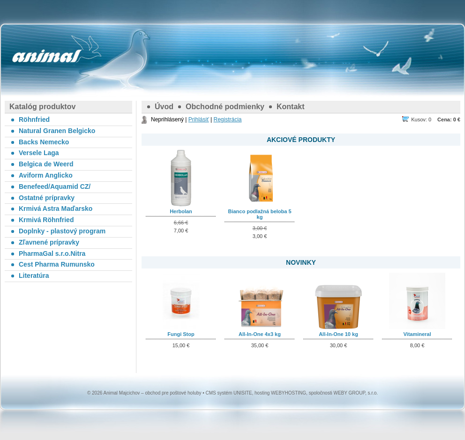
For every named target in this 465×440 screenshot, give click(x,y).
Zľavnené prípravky (49, 242)
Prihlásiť (198, 119)
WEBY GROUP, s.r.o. (355, 392)
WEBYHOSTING (288, 392)
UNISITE (242, 392)
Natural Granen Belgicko (57, 130)
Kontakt (291, 107)
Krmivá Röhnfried (46, 220)
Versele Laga (39, 153)
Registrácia (227, 119)
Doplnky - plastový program (62, 231)
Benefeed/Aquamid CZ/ (54, 186)
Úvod (164, 107)
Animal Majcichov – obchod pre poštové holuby (47, 56)
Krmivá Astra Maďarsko (55, 208)
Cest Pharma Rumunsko (57, 264)
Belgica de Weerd (46, 164)
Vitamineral (417, 334)
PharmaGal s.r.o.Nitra (52, 253)
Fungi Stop (180, 334)
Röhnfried (34, 119)
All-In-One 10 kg (338, 334)
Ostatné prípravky (47, 197)
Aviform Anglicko (46, 175)
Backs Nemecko (44, 142)
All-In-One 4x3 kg (260, 334)
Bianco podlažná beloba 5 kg (259, 214)
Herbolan (181, 211)
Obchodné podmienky (225, 107)
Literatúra (34, 275)
